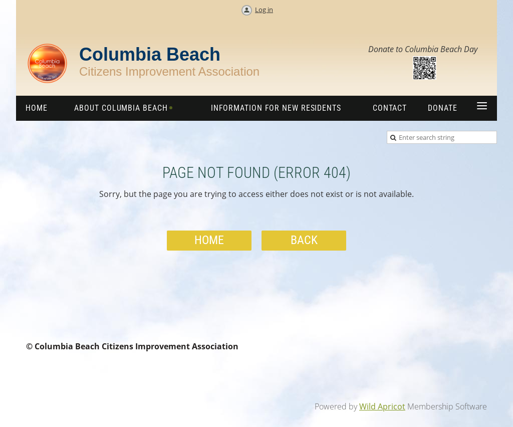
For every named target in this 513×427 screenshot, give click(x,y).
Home (209, 240)
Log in (264, 9)
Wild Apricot (382, 406)
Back (304, 240)
